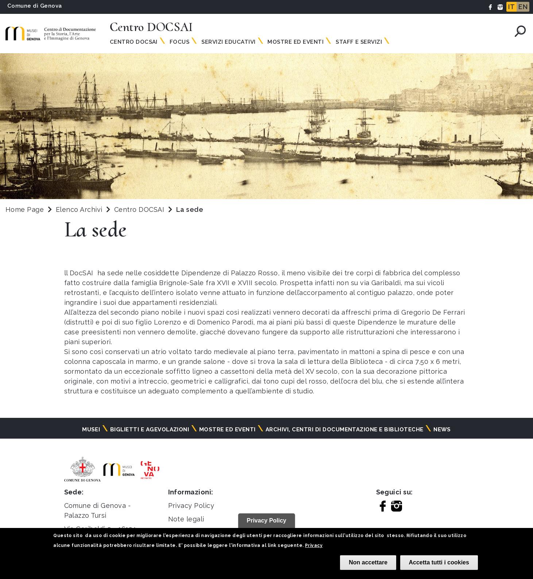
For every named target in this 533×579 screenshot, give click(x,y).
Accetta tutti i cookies (439, 562)
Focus (179, 42)
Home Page (24, 209)
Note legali (186, 519)
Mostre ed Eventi (295, 42)
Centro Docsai (134, 42)
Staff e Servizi (359, 42)
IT (511, 7)
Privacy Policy (191, 505)
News (442, 429)
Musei (91, 429)
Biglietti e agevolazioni (149, 429)
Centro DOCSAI (140, 209)
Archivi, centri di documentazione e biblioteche (345, 429)
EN (523, 7)
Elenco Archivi (79, 209)
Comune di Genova (34, 6)
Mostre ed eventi (227, 429)
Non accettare (368, 562)
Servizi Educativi (228, 42)
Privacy (313, 545)
